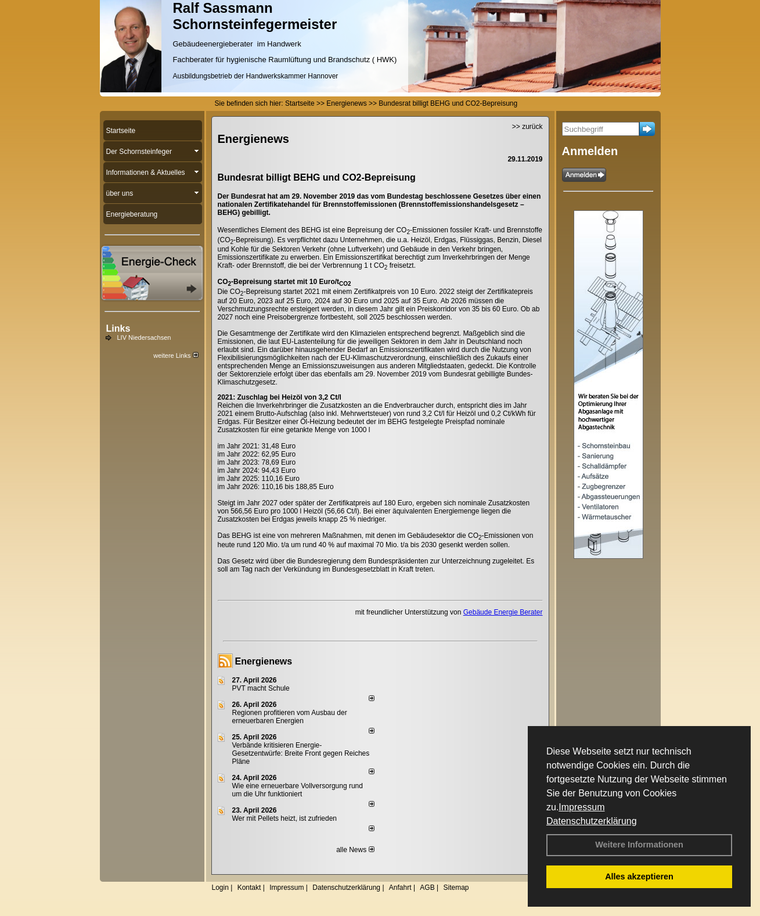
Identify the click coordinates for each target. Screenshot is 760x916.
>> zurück (527, 127)
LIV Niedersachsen (144, 337)
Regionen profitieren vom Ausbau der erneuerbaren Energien (289, 717)
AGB (427, 887)
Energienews (264, 661)
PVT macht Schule (261, 688)
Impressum (581, 807)
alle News (355, 850)
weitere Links (175, 355)
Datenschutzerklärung (591, 821)
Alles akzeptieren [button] (639, 876)
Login (220, 887)
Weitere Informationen (639, 844)
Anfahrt (400, 887)
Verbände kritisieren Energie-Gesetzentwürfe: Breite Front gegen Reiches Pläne (301, 753)
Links (118, 328)
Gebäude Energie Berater (503, 612)
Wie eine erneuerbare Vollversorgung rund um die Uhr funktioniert (297, 790)
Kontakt (249, 887)
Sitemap (456, 887)
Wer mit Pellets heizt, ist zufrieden (284, 818)
